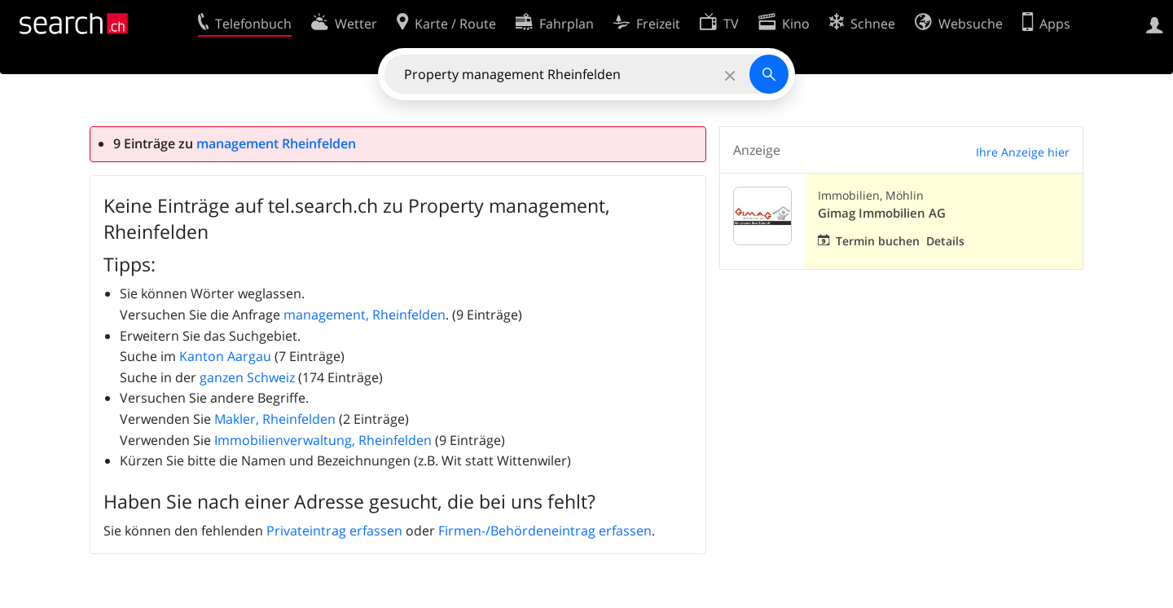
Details (945, 241)
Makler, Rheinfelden (275, 419)
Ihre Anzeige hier (1023, 152)
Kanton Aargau (225, 356)
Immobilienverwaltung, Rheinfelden (323, 440)
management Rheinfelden (276, 143)
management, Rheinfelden (364, 315)
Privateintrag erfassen (334, 531)
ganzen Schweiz (247, 377)
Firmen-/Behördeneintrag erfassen (545, 531)
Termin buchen (878, 241)
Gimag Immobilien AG (882, 213)
